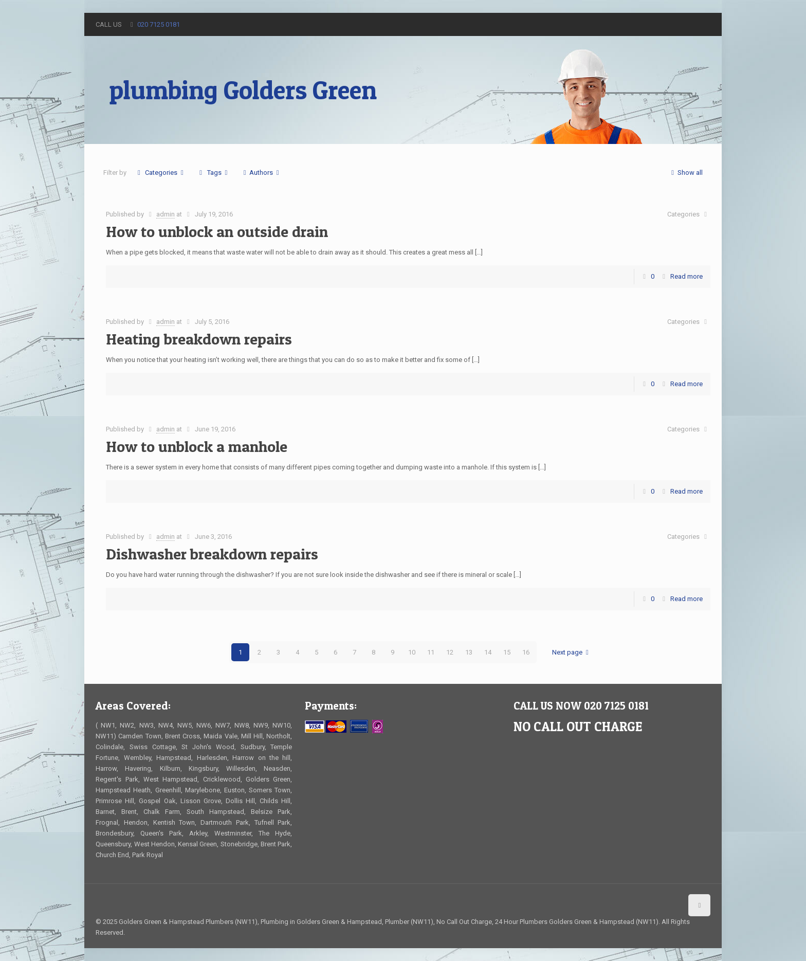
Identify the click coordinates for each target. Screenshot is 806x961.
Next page (572, 652)
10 (411, 652)
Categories (160, 172)
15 (506, 652)
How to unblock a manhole (196, 446)
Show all (685, 172)
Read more (686, 276)
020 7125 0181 (158, 24)
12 (449, 652)
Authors (261, 172)
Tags (213, 172)
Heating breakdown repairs (199, 339)
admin (165, 214)
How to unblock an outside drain (217, 231)
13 (468, 652)
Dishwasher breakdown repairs (212, 554)
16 (525, 652)
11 (430, 652)
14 (487, 652)
